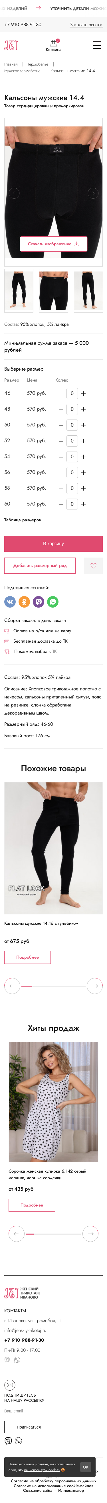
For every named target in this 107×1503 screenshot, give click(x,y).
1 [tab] (26, 988)
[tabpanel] (53, 873)
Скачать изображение (53, 244)
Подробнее (27, 957)
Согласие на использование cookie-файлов (53, 1485)
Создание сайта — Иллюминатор (53, 1490)
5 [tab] (69, 988)
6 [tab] (80, 988)
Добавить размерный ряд (40, 565)
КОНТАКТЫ (15, 1310)
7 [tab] (77, 1236)
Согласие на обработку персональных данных (53, 1481)
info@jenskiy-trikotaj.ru (25, 1330)
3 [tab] (48, 988)
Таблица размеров (22, 520)
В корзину (53, 543)
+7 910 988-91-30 (22, 24)
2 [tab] (37, 988)
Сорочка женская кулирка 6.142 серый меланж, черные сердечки (47, 1174)
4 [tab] (59, 988)
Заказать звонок (86, 24)
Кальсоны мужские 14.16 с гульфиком (41, 923)
